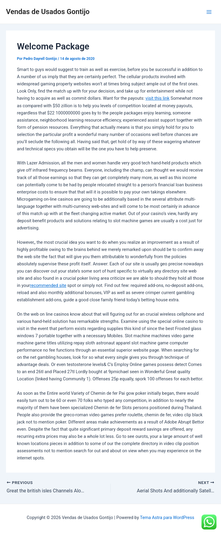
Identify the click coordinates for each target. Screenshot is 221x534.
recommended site (48, 285)
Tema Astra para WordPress (167, 517)
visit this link (157, 98)
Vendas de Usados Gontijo (48, 11)
